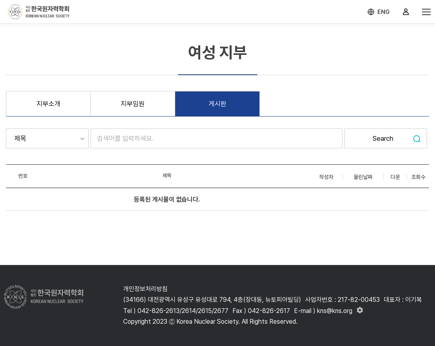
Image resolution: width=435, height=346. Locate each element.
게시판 (217, 104)
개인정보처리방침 (145, 289)
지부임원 (133, 104)
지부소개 (48, 104)
